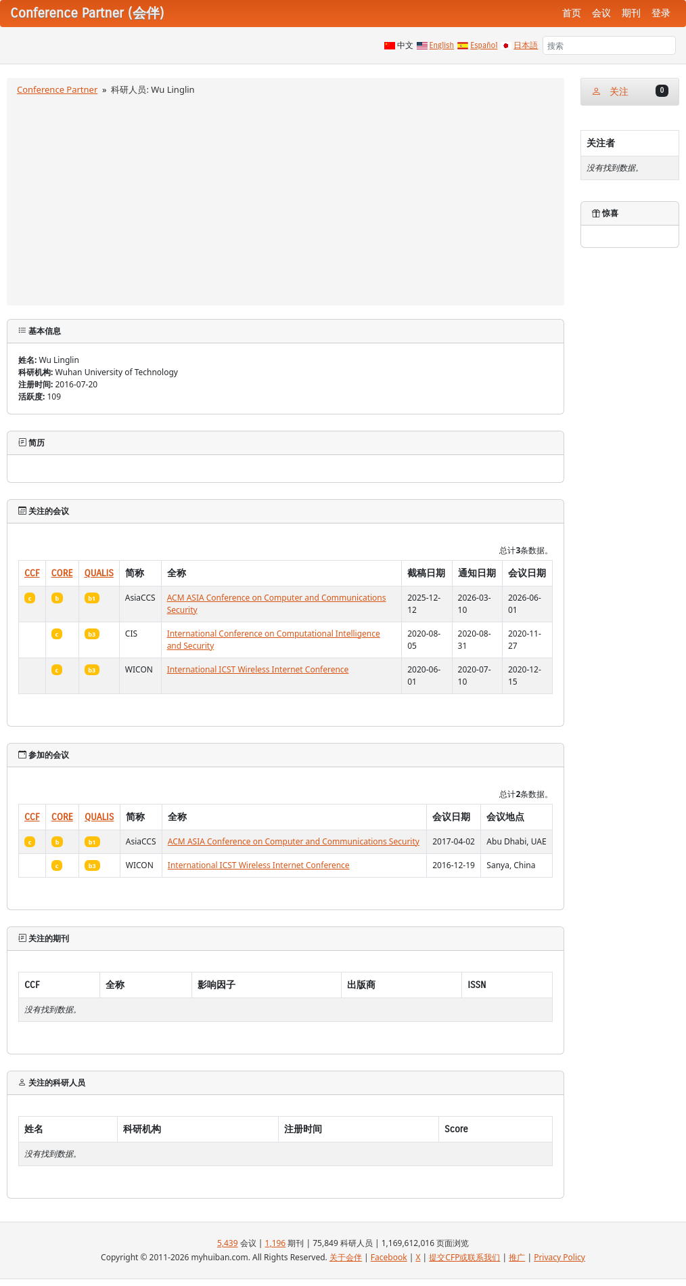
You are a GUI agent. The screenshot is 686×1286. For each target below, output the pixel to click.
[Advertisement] (286, 198)
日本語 (525, 45)
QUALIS (99, 573)
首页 (571, 13)
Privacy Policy (559, 1257)
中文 (405, 45)
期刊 (631, 13)
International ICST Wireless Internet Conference (258, 669)
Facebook (389, 1257)
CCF (32, 573)
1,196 (275, 1243)
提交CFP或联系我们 (464, 1257)
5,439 (227, 1243)
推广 (517, 1257)
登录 (660, 13)
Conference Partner (57, 89)
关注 (629, 91)
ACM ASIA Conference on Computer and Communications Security (293, 841)
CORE (62, 573)
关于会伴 (345, 1257)
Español (483, 45)
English (442, 45)
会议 (601, 13)
